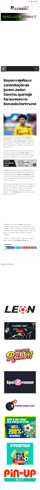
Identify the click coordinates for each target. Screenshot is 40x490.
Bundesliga (25, 109)
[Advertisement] (20, 45)
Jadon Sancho (32, 109)
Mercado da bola (8, 111)
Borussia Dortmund (16, 109)
